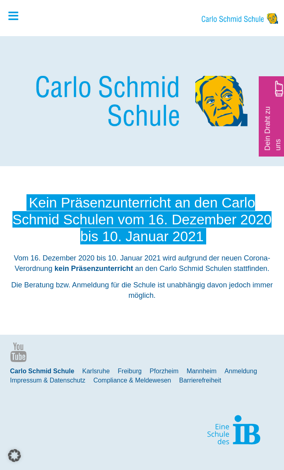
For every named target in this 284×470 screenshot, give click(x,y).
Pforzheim (164, 371)
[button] (14, 455)
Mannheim (202, 371)
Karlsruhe (96, 371)
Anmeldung (241, 371)
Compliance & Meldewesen (132, 380)
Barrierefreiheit (200, 380)
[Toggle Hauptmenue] (17, 16)
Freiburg (130, 371)
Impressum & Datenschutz (47, 380)
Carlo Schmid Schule (42, 371)
